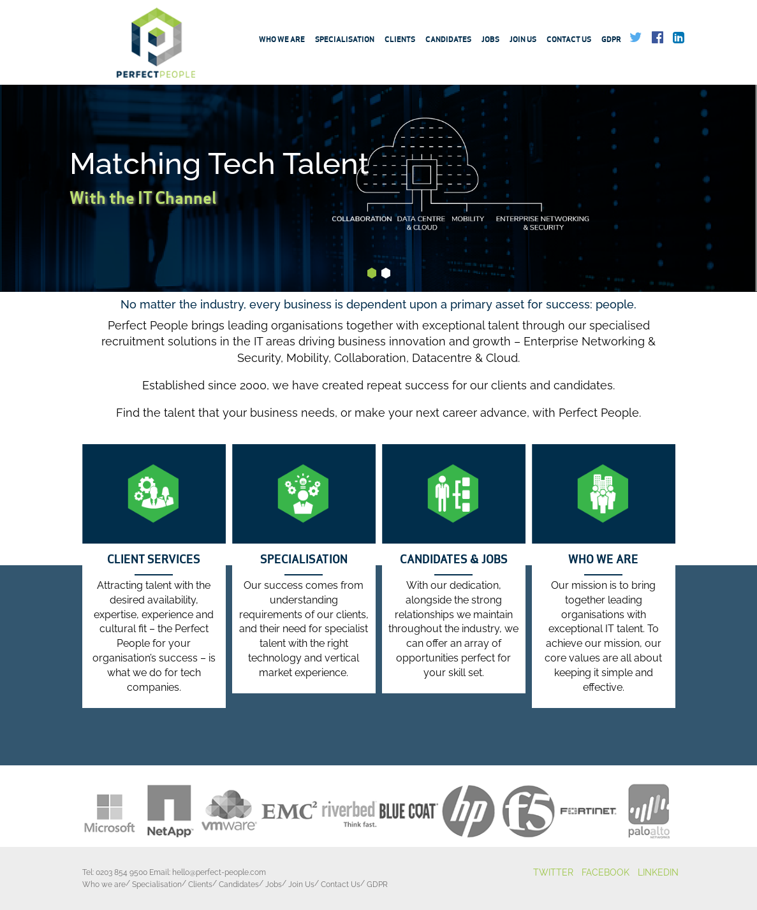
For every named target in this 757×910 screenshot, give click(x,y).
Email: (207, 872)
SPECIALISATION (304, 559)
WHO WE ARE (603, 559)
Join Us (523, 40)
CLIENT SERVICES (153, 559)
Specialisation (344, 40)
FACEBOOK (605, 872)
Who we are (282, 40)
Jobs (490, 40)
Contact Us (569, 40)
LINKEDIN (658, 872)
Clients (400, 40)
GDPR (611, 40)
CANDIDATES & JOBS (454, 559)
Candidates (448, 40)
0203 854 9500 (121, 872)
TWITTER (553, 872)
